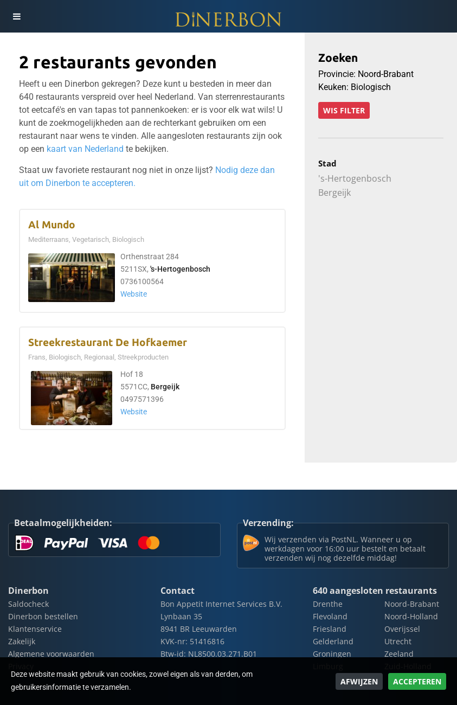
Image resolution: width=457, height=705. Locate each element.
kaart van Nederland (85, 149)
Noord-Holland (411, 616)
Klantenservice (35, 629)
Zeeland (399, 654)
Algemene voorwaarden (51, 654)
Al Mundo (51, 224)
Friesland (329, 629)
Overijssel (402, 629)
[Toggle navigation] (16, 16)
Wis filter (344, 110)
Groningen (332, 654)
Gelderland (333, 641)
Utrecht (397, 641)
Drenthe (328, 604)
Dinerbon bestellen (43, 616)
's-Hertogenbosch (180, 269)
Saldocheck (28, 604)
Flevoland (330, 616)
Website (133, 294)
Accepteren (417, 681)
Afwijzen (359, 681)
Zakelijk (21, 641)
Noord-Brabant (411, 604)
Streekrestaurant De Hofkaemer (107, 342)
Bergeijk (165, 387)
